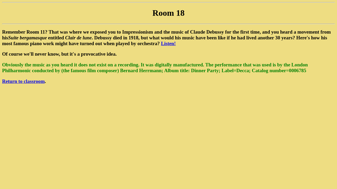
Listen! (168, 43)
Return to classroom (23, 81)
